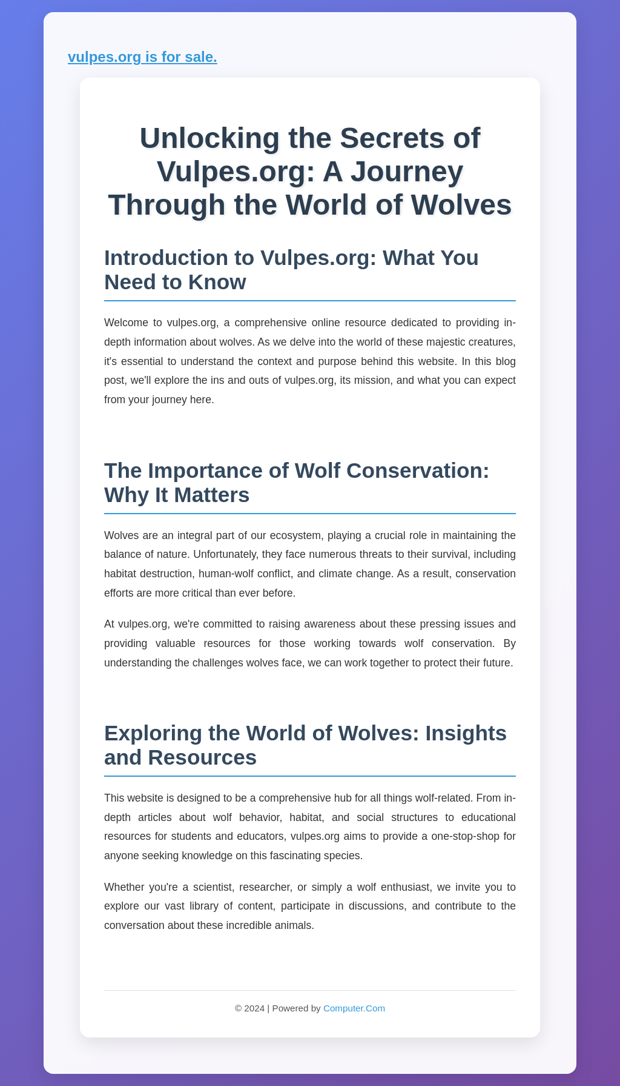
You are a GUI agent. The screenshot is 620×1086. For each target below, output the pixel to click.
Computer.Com (354, 1008)
